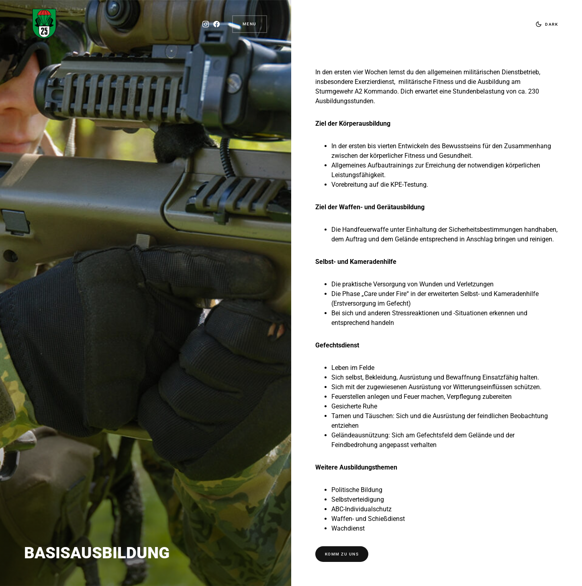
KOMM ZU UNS (342, 554)
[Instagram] (205, 24)
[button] (545, 24)
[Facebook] (216, 24)
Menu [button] (250, 24)
